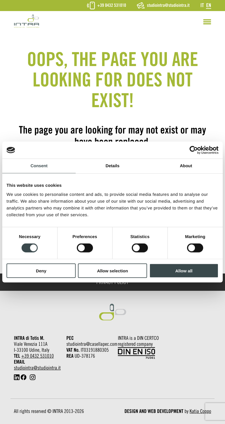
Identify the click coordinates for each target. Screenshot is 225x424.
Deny (41, 270)
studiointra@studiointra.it (163, 5)
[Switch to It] (202, 5)
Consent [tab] (39, 166)
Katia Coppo (200, 411)
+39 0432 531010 (106, 5)
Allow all (183, 270)
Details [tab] (112, 166)
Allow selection (112, 270)
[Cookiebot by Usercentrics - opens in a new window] (193, 150)
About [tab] (186, 166)
